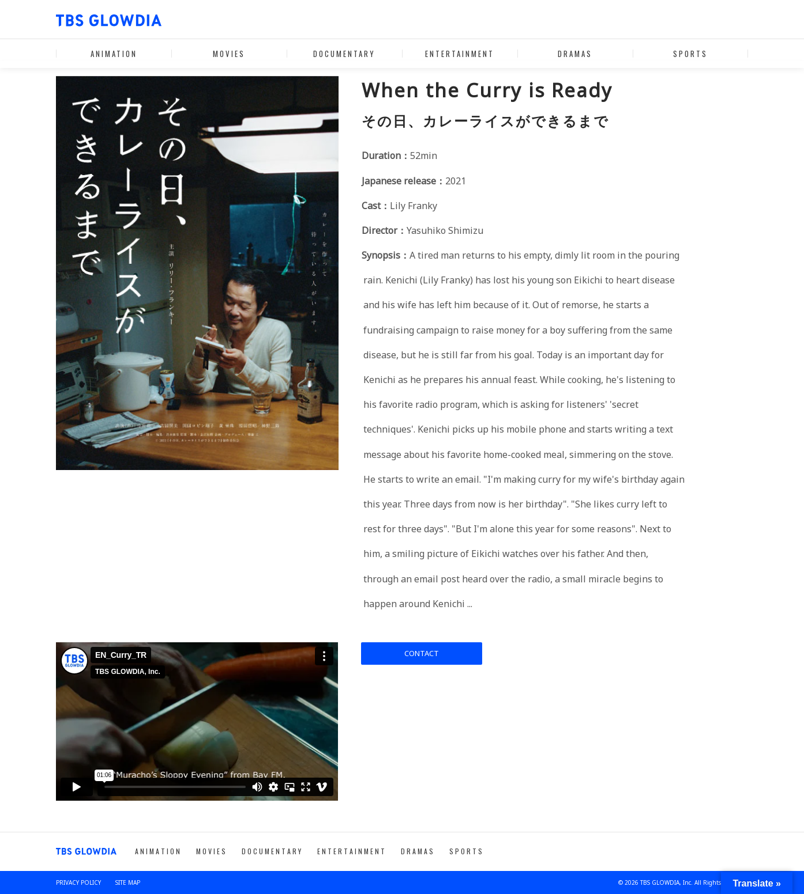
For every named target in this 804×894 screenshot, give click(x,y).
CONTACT (421, 653)
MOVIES (229, 53)
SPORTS (690, 53)
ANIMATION (114, 53)
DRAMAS (575, 53)
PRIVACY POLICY (78, 882)
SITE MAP (127, 882)
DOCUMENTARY (344, 53)
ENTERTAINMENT (459, 53)
